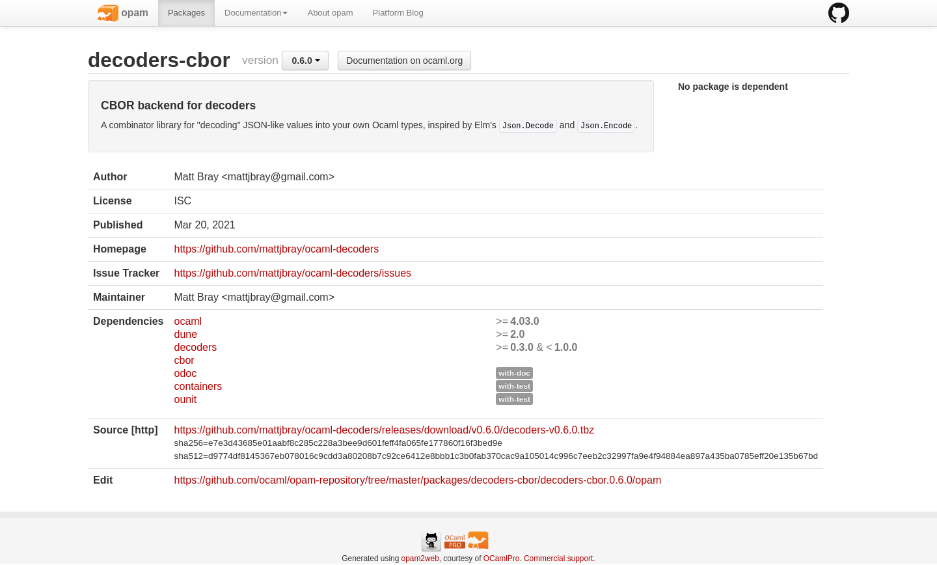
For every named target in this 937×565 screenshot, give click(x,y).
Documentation (256, 13)
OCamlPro (501, 558)
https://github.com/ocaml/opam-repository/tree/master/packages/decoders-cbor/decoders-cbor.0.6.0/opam (417, 480)
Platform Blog (398, 13)
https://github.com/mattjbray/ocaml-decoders (276, 249)
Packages (186, 13)
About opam (330, 13)
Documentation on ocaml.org (404, 60)
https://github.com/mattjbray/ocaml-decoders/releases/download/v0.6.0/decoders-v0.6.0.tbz (384, 429)
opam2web (420, 558)
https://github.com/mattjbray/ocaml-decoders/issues (292, 273)
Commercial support (558, 558)
